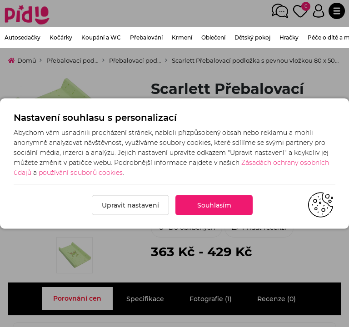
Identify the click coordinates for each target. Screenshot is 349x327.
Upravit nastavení (130, 205)
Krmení (182, 37)
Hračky (289, 37)
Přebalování (146, 37)
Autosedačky (22, 37)
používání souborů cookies (81, 172)
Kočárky (61, 37)
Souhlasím (214, 205)
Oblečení (213, 37)
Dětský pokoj (252, 37)
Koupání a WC (101, 37)
